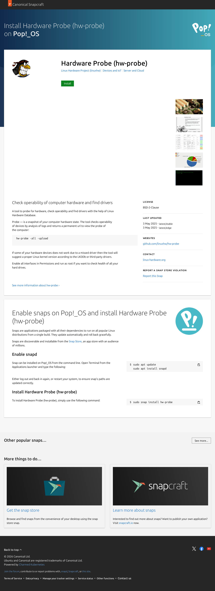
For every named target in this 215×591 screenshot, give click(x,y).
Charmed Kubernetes (32, 564)
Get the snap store (23, 510)
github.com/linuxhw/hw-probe (161, 243)
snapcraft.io (126, 522)
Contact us (124, 578)
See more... (201, 440)
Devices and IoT (112, 70)
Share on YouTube (209, 549)
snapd (64, 571)
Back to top (13, 549)
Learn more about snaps (134, 510)
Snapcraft (73, 571)
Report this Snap (153, 275)
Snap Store (75, 341)
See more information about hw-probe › (35, 285)
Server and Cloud (134, 70)
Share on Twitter (194, 549)
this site (86, 571)
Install (67, 83)
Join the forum (11, 571)
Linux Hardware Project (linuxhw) (81, 70)
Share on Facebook (202, 549)
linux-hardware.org (154, 259)
